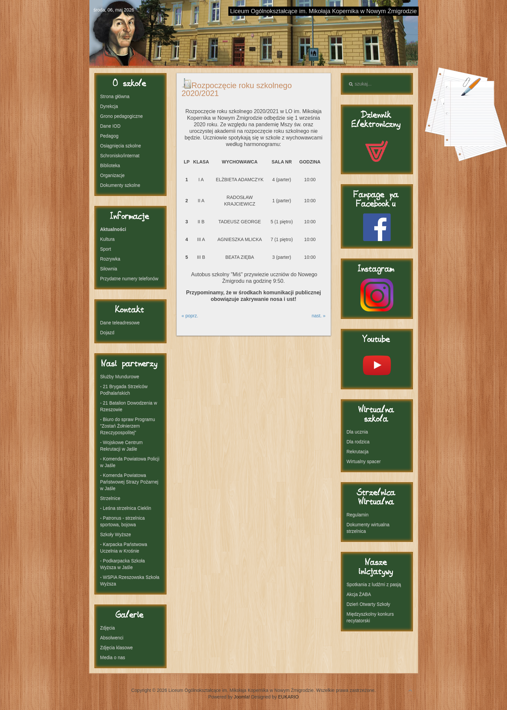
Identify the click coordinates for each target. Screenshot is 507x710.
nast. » (318, 315)
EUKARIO (288, 696)
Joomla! (242, 696)
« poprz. (190, 315)
